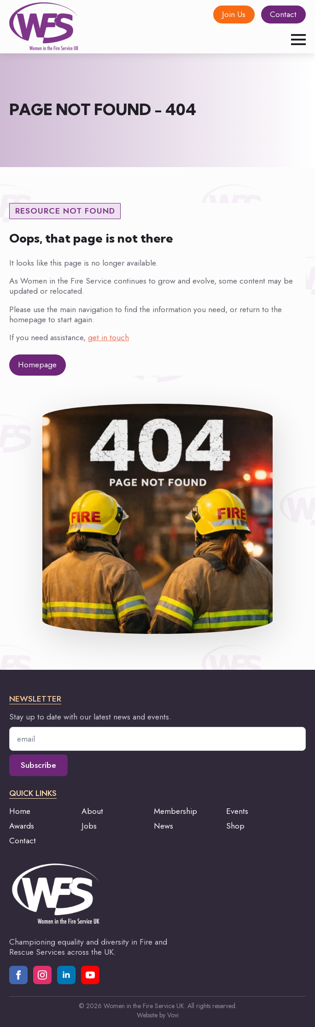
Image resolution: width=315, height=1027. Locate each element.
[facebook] (18, 975)
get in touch (108, 337)
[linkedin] (66, 975)
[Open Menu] (298, 39)
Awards (21, 826)
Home (19, 811)
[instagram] (42, 975)
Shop (235, 826)
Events (237, 811)
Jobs (89, 826)
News (163, 826)
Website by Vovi (158, 1015)
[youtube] (90, 975)
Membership (175, 811)
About (92, 811)
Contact (22, 841)
